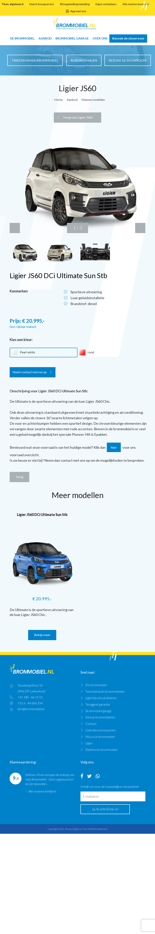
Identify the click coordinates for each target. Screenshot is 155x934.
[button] (15, 228)
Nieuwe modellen (93, 99)
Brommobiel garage (72, 38)
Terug (19, 477)
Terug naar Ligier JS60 (77, 117)
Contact (90, 723)
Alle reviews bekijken (42, 791)
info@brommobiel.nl (31, 709)
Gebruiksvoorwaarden (100, 730)
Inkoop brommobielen (100, 717)
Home (58, 99)
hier (114, 447)
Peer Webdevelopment (95, 828)
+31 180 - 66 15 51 (30, 697)
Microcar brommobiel (100, 736)
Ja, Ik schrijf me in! (105, 809)
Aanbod (45, 38)
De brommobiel (22, 38)
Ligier (89, 743)
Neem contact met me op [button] (30, 372)
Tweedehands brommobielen (105, 691)
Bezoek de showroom (128, 38)
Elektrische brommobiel (101, 749)
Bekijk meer (42, 635)
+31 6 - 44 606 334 (30, 703)
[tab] (77, 373)
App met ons (76, 11)
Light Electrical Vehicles (101, 698)
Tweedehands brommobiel (35, 60)
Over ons (100, 38)
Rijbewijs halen (84, 60)
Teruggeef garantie (97, 704)
